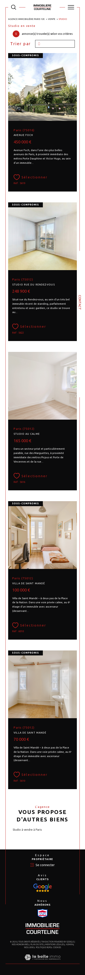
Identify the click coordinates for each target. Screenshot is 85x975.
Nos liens (29, 947)
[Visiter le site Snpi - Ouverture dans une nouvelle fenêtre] (42, 887)
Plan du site (36, 944)
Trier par (20, 43)
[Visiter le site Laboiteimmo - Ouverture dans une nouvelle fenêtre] (42, 961)
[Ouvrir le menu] (71, 7)
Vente (51, 19)
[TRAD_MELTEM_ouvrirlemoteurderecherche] (13, 7)
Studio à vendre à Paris (27, 829)
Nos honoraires (20, 944)
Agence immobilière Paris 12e (26, 19)
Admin (69, 944)
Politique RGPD (43, 947)
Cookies (57, 947)
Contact (80, 302)
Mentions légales (54, 944)
